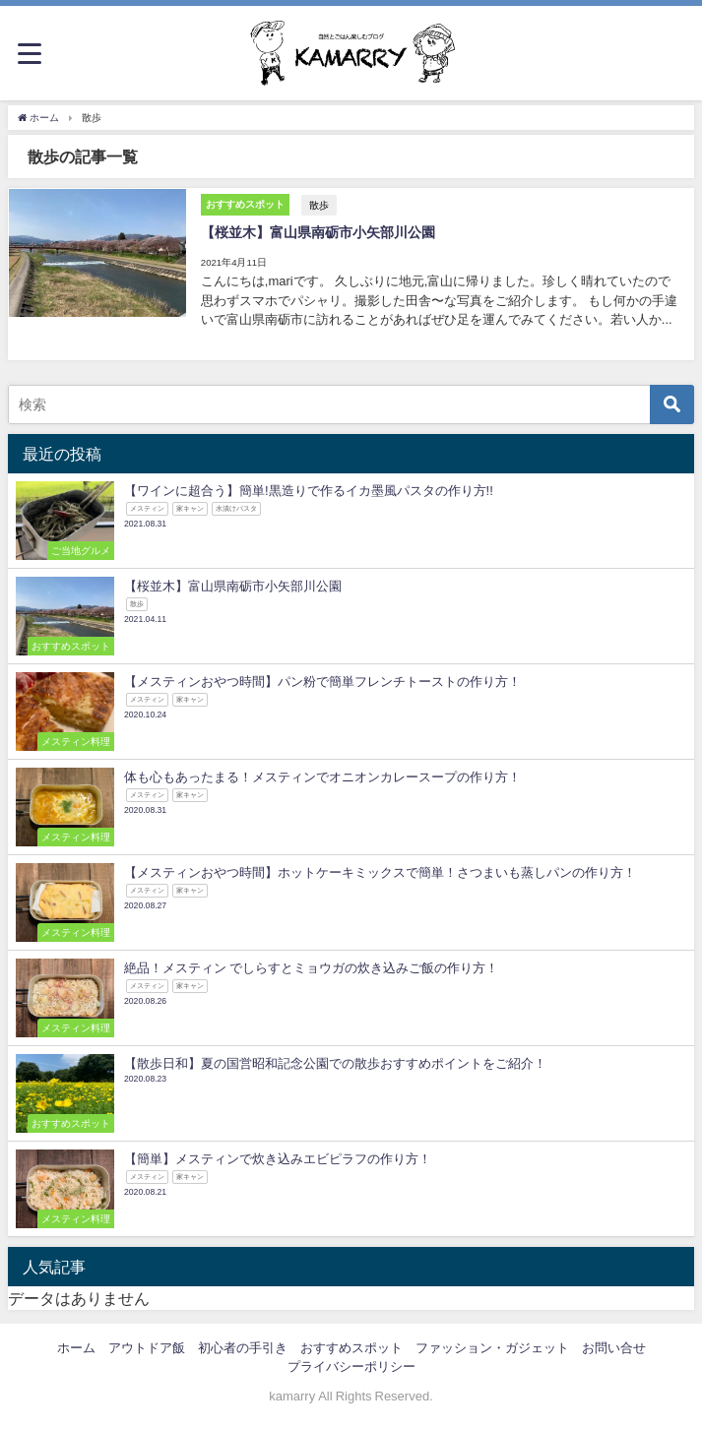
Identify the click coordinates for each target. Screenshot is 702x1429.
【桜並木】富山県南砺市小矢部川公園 (317, 231)
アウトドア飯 (146, 1345)
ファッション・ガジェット (492, 1345)
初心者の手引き (242, 1345)
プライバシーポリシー (351, 1365)
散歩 (318, 204)
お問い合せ (614, 1345)
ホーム (76, 1345)
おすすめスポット (351, 1345)
